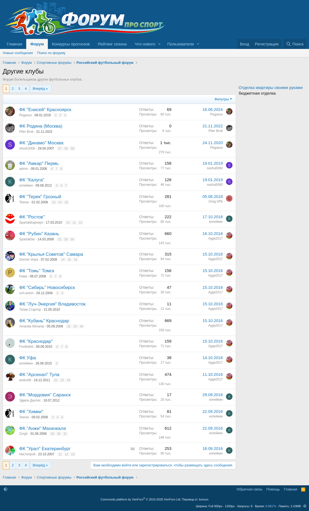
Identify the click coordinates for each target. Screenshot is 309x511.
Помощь (273, 489)
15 (66, 202)
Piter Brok (26, 132)
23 (62, 380)
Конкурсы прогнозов (71, 44)
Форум (37, 44)
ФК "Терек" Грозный (40, 196)
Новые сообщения (18, 53)
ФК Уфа (27, 357)
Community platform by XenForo (141, 499)
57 (59, 148)
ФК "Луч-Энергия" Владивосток (52, 304)
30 (58, 433)
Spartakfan (27, 239)
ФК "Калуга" (31, 179)
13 (53, 202)
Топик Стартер (30, 309)
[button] (159, 44)
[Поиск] (294, 44)
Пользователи (180, 44)
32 (59, 239)
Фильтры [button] (221, 99)
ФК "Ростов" (32, 217)
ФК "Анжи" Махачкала (42, 428)
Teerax (24, 202)
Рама (23, 276)
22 (55, 380)
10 (67, 222)
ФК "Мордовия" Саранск (45, 394)
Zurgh (23, 434)
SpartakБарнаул (31, 222)
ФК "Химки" (31, 411)
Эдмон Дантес (30, 400)
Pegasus (25, 115)
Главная (14, 44)
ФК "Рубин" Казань (39, 233)
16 (75, 259)
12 (80, 222)
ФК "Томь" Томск (36, 270)
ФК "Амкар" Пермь (39, 163)
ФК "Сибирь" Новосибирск (47, 287)
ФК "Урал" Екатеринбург (45, 448)
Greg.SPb (215, 201)
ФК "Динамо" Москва (41, 142)
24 (68, 380)
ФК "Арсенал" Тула (39, 374)
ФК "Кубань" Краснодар (44, 320)
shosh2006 (27, 148)
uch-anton (26, 293)
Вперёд (39, 89)
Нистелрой (27, 454)
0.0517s (270, 506)
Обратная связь (250, 489)
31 (65, 433)
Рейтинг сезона (112, 44)
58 (66, 148)
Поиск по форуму (51, 53)
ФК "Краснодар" (36, 341)
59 (72, 148)
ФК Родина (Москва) (40, 126)
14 (60, 202)
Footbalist (26, 347)
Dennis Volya (28, 259)
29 (52, 433)
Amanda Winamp (31, 326)
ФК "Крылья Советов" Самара (51, 254)
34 (72, 239)
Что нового (145, 44)
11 (74, 222)
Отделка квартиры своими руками (271, 87)
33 (66, 239)
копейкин (26, 185)
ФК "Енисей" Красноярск (45, 109)
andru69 (25, 380)
